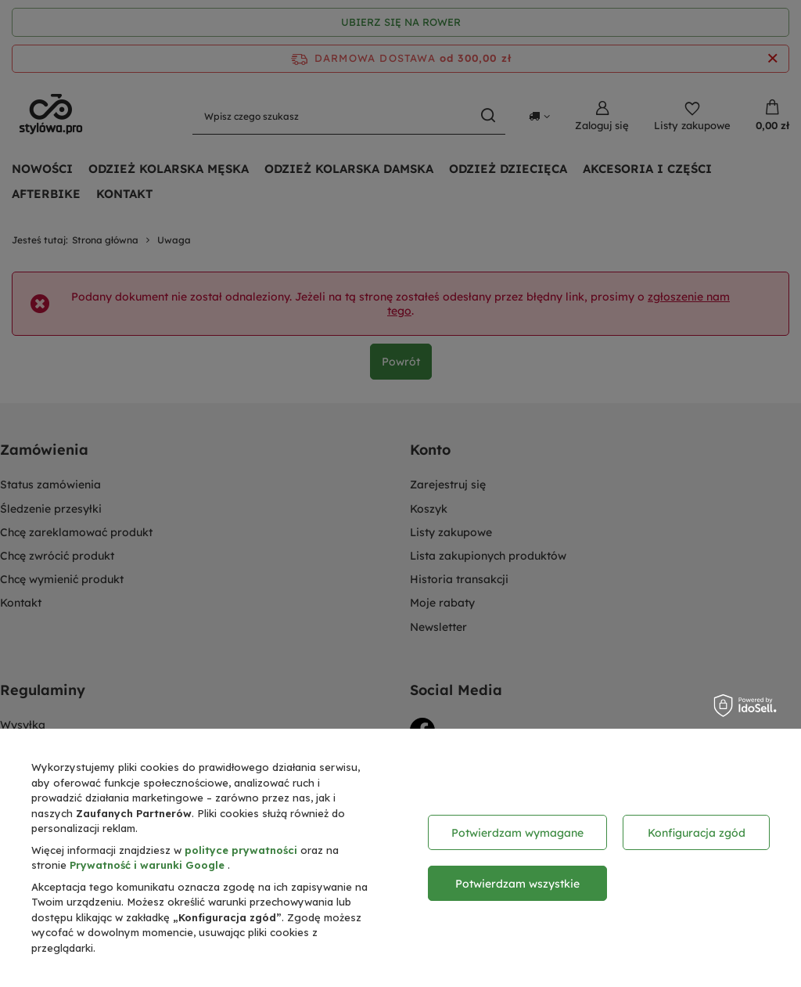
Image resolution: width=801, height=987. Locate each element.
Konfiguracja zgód (696, 833)
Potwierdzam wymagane (517, 833)
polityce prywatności (242, 850)
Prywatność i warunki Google (149, 865)
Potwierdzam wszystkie (517, 884)
